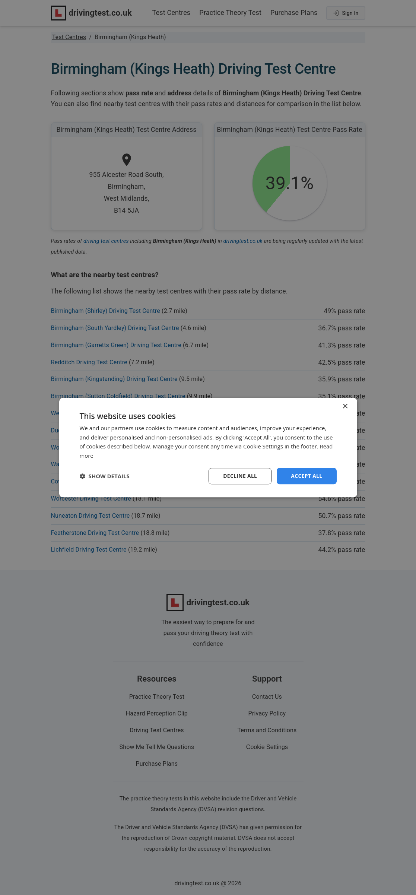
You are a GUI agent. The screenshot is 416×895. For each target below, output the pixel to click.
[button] (105, 476)
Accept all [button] (306, 475)
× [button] (345, 406)
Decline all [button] (239, 475)
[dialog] (208, 447)
